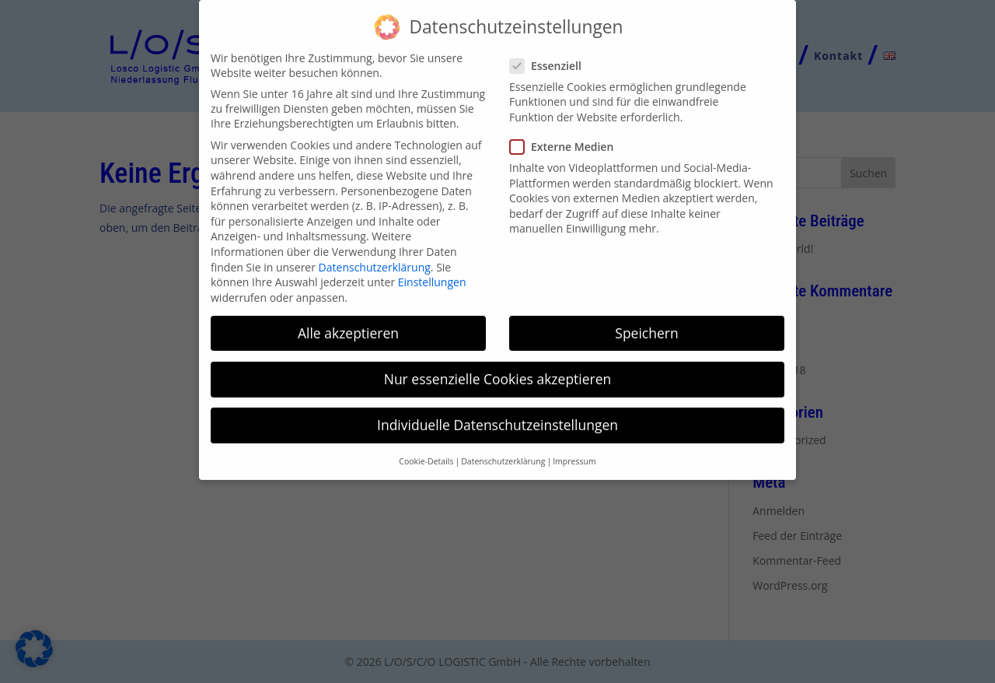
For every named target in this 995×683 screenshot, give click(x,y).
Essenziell (552, 54)
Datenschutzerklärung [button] (503, 449)
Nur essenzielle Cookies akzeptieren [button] (498, 367)
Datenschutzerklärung (375, 254)
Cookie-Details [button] (426, 449)
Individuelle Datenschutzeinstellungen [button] (497, 413)
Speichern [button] (646, 321)
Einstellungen (432, 270)
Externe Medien (568, 135)
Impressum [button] (574, 449)
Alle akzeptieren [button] (348, 321)
